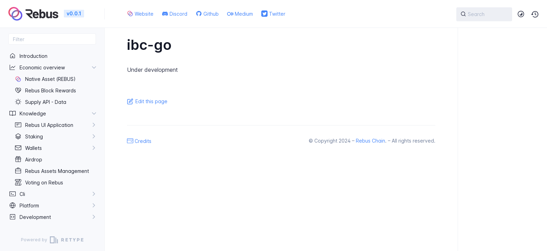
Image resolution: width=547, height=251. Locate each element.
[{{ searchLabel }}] (484, 14)
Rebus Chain (370, 141)
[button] (535, 14)
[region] (52, 136)
